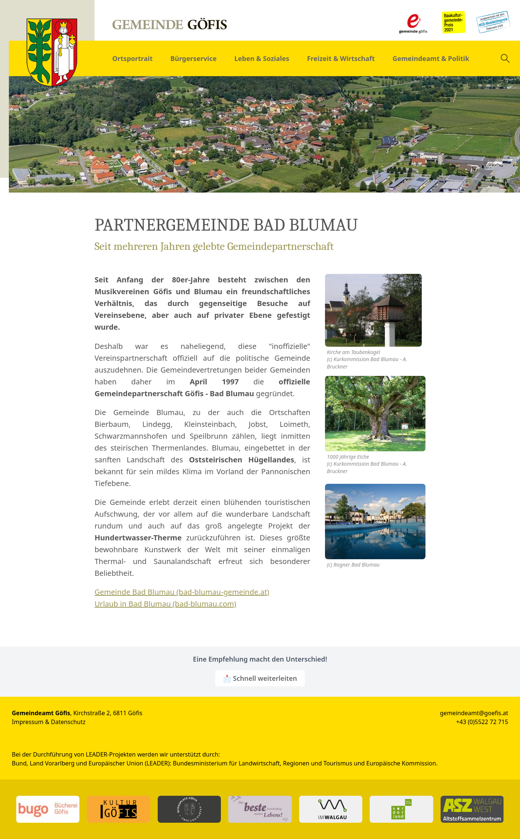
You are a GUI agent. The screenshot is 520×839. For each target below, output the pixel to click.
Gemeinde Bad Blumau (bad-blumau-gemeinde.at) (182, 592)
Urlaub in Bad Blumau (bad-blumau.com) (165, 604)
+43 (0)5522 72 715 (482, 722)
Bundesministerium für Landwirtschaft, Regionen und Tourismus (262, 763)
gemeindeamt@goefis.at (474, 713)
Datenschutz (68, 722)
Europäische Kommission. (402, 763)
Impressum (28, 722)
